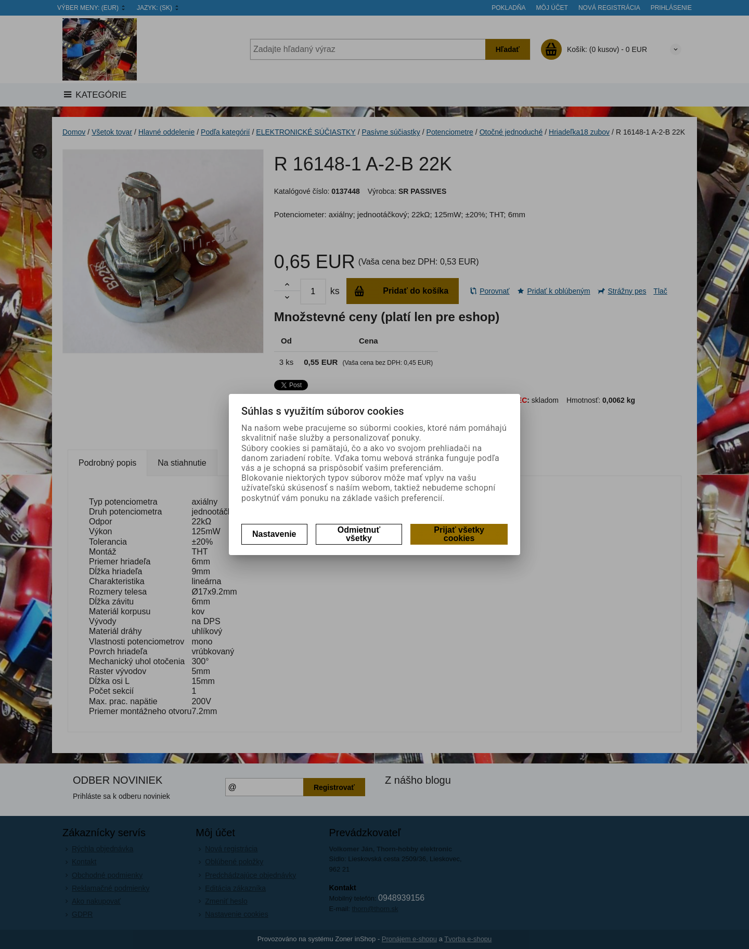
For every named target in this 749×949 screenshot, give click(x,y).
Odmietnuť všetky (359, 534)
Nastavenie (274, 534)
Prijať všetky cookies (459, 534)
